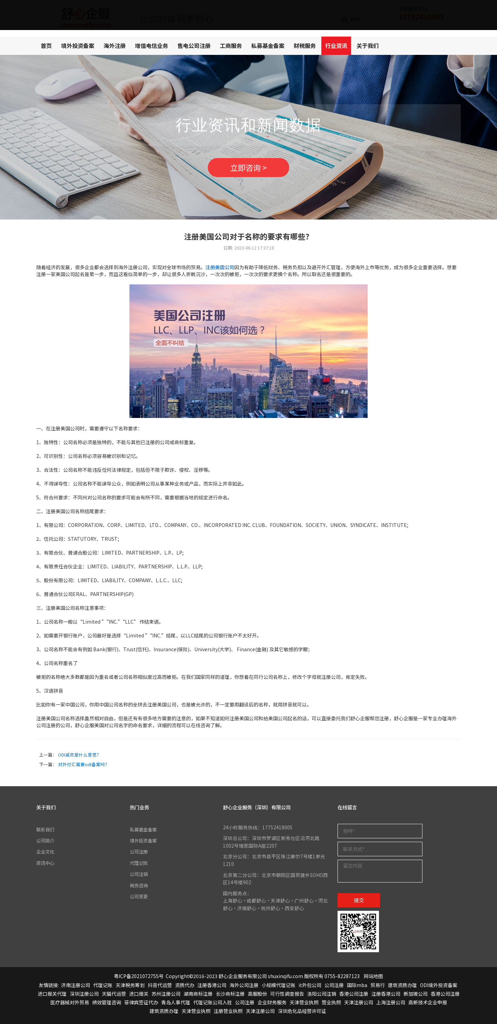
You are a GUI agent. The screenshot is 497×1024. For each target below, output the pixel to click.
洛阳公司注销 (321, 993)
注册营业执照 (228, 1010)
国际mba (357, 985)
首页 (46, 45)
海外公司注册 (244, 985)
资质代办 (184, 985)
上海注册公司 (390, 1002)
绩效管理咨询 (106, 1002)
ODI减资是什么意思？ (79, 754)
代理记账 (139, 862)
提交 (359, 900)
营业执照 (331, 1002)
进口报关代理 (52, 993)
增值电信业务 (151, 45)
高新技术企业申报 (427, 1002)
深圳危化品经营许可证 (302, 1010)
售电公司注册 (194, 45)
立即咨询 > (248, 167)
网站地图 (373, 976)
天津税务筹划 (130, 985)
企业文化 (46, 851)
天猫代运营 (114, 993)
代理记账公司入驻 (212, 1002)
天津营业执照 (304, 1002)
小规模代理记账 (278, 985)
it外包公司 (310, 985)
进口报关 (138, 993)
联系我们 (46, 829)
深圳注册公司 (84, 993)
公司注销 (139, 873)
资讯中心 (46, 862)
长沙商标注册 (230, 993)
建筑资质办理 (402, 985)
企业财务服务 (271, 1002)
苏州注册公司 (166, 993)
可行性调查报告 (287, 993)
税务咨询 (139, 885)
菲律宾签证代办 (141, 1002)
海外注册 (115, 45)
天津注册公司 (358, 1002)
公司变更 (139, 896)
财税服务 (305, 45)
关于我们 (368, 45)
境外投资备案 (77, 45)
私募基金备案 (267, 45)
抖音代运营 (160, 985)
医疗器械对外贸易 (69, 1002)
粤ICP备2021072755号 (139, 976)
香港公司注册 (353, 993)
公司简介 (46, 840)
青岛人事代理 (175, 1002)
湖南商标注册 (198, 993)
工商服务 (231, 45)
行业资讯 (336, 45)
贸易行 (377, 985)
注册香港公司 (211, 985)
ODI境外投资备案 (438, 985)
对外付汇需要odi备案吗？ (83, 764)
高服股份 (257, 993)
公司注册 (139, 851)
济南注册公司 (75, 985)
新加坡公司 (415, 993)
